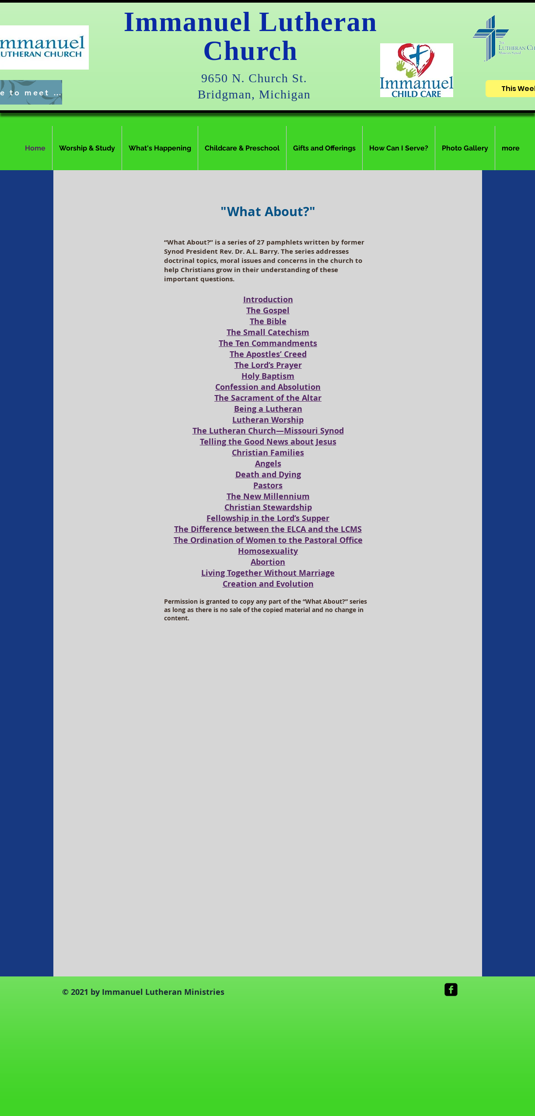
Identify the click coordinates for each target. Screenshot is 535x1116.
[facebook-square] (451, 989)
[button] (87, 148)
